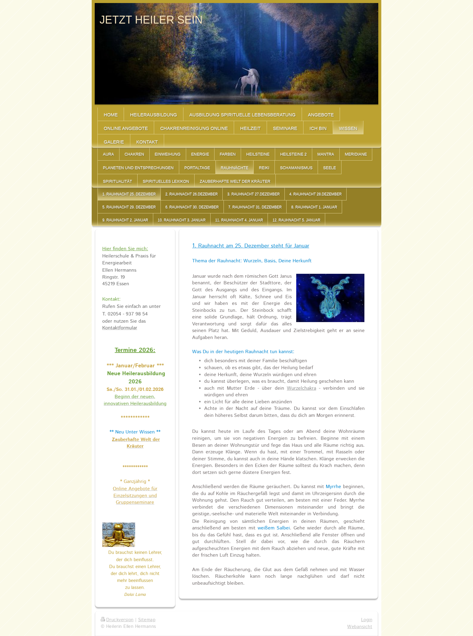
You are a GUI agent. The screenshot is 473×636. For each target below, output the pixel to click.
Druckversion (117, 620)
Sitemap (146, 620)
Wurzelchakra (301, 388)
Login (366, 620)
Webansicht (359, 627)
